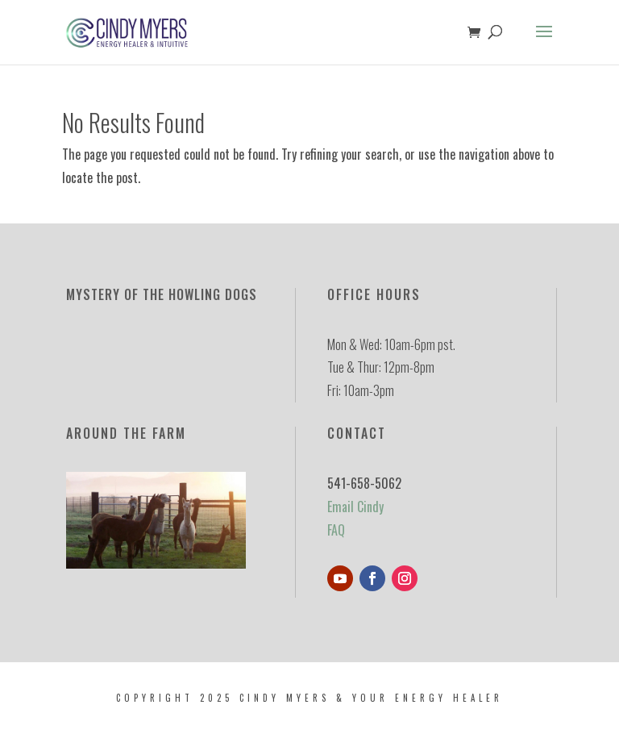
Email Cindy (355, 506)
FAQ (336, 530)
